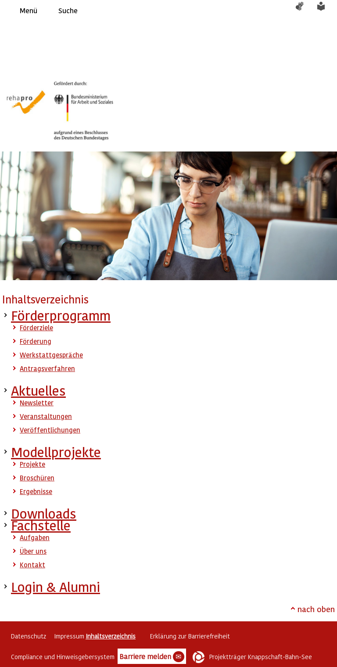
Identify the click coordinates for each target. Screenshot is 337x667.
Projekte (32, 464)
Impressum (69, 636)
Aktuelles (38, 391)
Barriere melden (151, 657)
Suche (68, 10)
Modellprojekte (56, 452)
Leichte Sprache (326, 10)
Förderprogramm (61, 315)
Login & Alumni (55, 587)
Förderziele (36, 328)
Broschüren (37, 478)
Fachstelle (41, 525)
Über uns (33, 551)
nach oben (316, 608)
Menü (28, 10)
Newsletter (37, 403)
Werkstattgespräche (51, 355)
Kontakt (32, 565)
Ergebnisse (36, 491)
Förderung (35, 341)
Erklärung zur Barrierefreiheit (190, 636)
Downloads (43, 513)
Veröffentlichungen (50, 430)
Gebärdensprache (304, 10)
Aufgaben (35, 537)
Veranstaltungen (46, 416)
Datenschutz (28, 636)
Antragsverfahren (47, 368)
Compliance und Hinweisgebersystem (63, 656)
